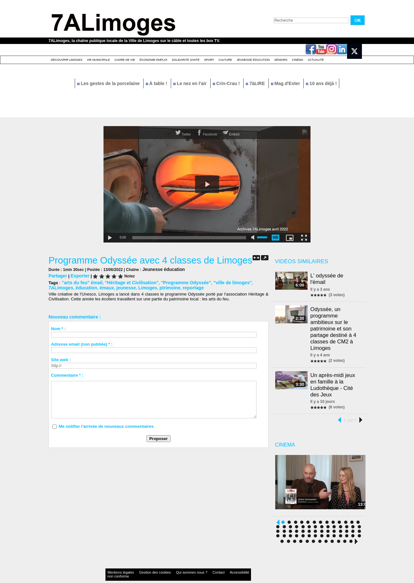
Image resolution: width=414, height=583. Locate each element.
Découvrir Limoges (66, 59)
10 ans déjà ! (321, 83)
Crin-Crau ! (227, 83)
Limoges (115, 286)
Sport (209, 59)
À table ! (157, 83)
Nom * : (58, 327)
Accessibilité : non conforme (219, 561)
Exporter (77, 275)
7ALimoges (250, 281)
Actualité (316, 59)
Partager (57, 275)
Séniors (281, 59)
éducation (58, 286)
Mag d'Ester (286, 83)
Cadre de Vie (124, 59)
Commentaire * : (67, 374)
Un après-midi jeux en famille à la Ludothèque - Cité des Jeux (333, 373)
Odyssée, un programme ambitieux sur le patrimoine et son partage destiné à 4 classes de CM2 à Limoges (334, 320)
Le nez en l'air (190, 83)
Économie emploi (153, 59)
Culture (225, 59)
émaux (77, 286)
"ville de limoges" (219, 281)
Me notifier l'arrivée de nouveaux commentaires (106, 425)
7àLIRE (256, 83)
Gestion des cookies (144, 561)
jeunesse (95, 286)
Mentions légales (118, 561)
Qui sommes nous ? (173, 561)
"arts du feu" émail (80, 281)
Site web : (61, 358)
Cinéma (297, 59)
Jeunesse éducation (253, 59)
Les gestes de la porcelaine (109, 83)
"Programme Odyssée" (176, 281)
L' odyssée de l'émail (336, 275)
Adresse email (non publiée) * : (82, 342)
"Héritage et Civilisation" (126, 281)
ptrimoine (136, 286)
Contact (194, 561)
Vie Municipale (98, 59)
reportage (157, 286)
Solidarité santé (186, 59)
